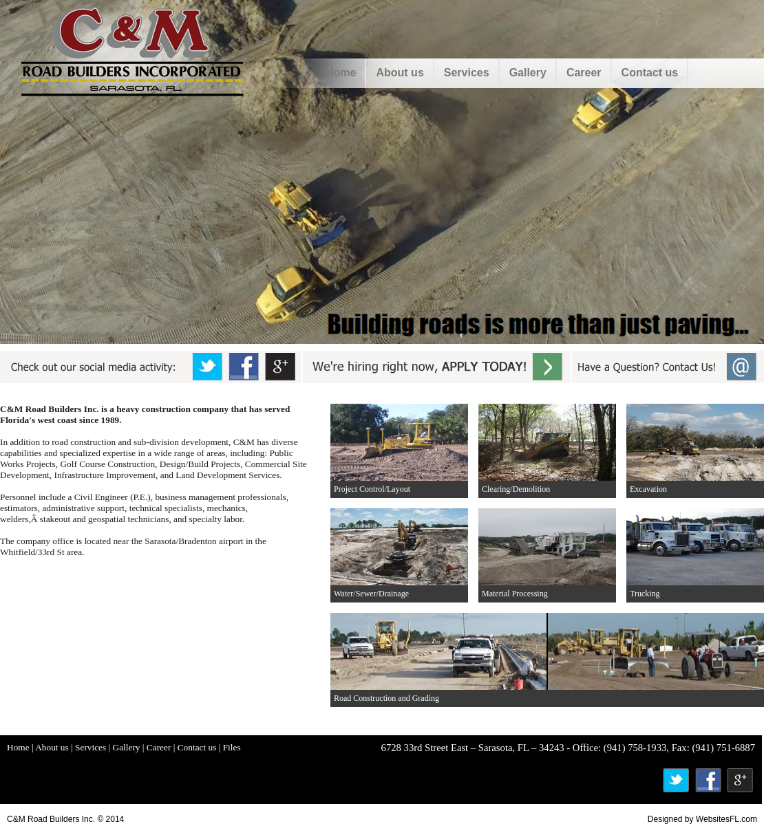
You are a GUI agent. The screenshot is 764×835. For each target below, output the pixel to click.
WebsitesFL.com (726, 819)
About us (399, 72)
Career (584, 72)
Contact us (650, 72)
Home (341, 72)
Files (232, 747)
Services (466, 72)
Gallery (528, 72)
